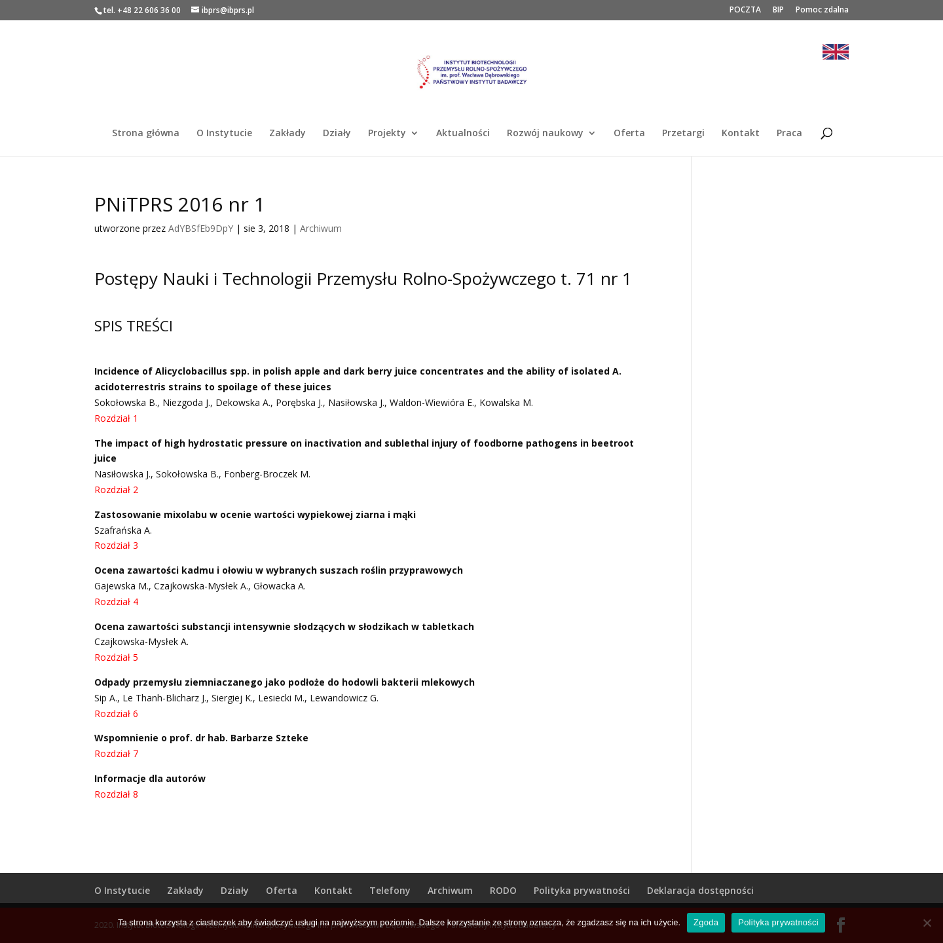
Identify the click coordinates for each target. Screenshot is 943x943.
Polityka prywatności (582, 890)
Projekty (387, 133)
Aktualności (463, 133)
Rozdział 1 (116, 418)
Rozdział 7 (116, 753)
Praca (789, 133)
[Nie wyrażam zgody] (926, 922)
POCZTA (745, 10)
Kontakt (741, 133)
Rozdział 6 (116, 713)
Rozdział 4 (116, 601)
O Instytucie (224, 133)
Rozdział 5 (116, 657)
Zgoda (705, 922)
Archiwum (321, 228)
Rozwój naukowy (545, 133)
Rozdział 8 (116, 794)
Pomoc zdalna (822, 10)
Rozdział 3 (116, 545)
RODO (503, 890)
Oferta (629, 133)
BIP (778, 10)
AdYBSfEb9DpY (200, 228)
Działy (337, 133)
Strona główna (145, 133)
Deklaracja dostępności (700, 890)
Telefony (390, 890)
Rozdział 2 (116, 489)
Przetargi (683, 133)
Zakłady (287, 133)
